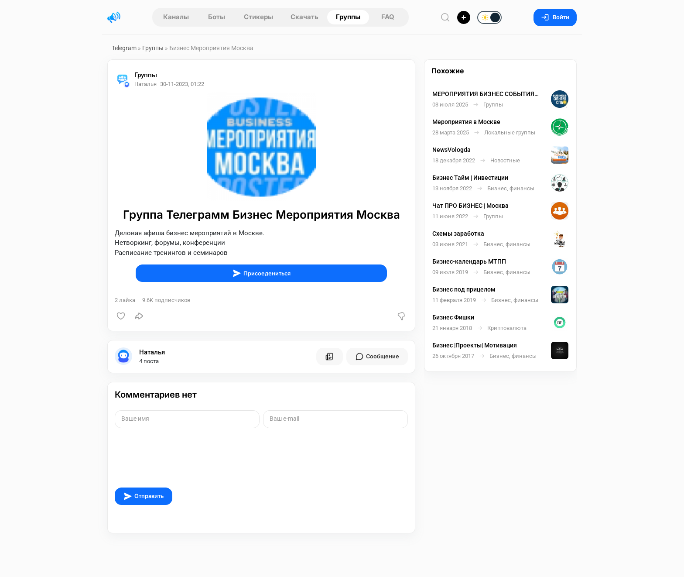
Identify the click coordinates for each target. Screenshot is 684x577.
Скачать (304, 17)
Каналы (176, 17)
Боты (216, 17)
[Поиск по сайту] (445, 17)
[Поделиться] (139, 316)
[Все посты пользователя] (329, 356)
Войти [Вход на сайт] (555, 17)
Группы (348, 17)
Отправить (143, 496)
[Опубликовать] (463, 17)
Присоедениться (262, 273)
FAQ (387, 17)
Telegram (124, 48)
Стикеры (258, 17)
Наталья (152, 352)
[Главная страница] (113, 17)
